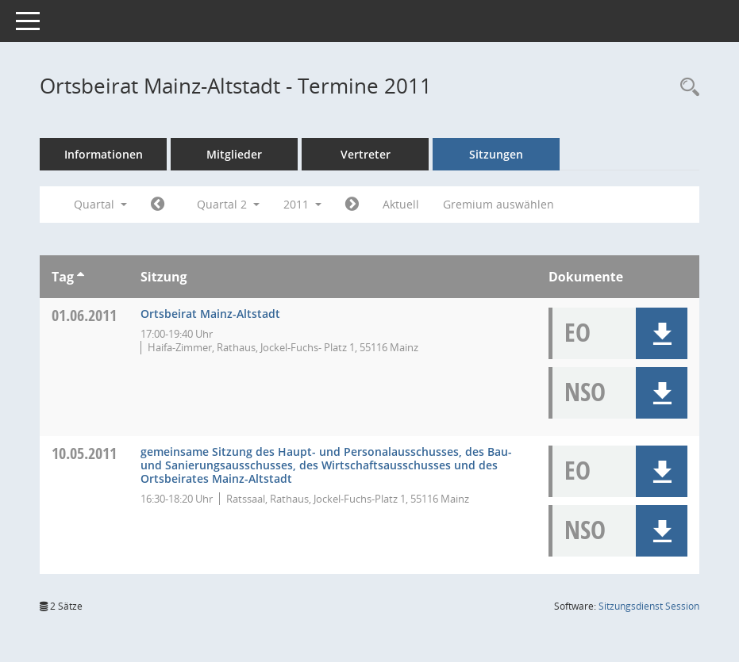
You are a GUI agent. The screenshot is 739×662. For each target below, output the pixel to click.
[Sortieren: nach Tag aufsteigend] (80, 276)
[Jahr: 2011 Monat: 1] (157, 204)
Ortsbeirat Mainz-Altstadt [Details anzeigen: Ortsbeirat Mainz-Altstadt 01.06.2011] (210, 313)
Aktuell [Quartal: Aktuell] (401, 204)
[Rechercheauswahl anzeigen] (685, 88)
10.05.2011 (84, 453)
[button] (661, 333)
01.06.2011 (84, 315)
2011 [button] (302, 204)
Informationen (103, 154)
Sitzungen (496, 154)
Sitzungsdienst (649, 606)
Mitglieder (234, 154)
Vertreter (366, 154)
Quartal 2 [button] (228, 204)
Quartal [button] (100, 204)
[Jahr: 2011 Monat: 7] (352, 204)
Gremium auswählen (498, 204)
